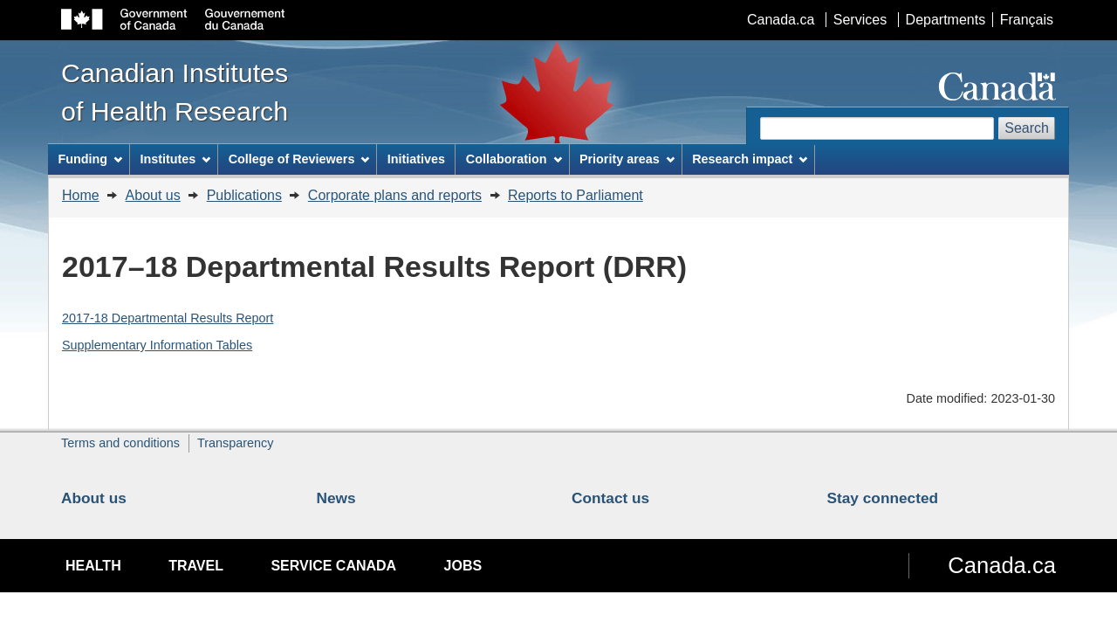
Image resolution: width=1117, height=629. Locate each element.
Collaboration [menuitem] (514, 159)
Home (80, 195)
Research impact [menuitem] (749, 159)
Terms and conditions (120, 443)
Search (1026, 128)
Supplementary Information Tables (157, 345)
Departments (946, 19)
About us (153, 195)
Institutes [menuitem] (175, 159)
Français (1026, 19)
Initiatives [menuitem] (416, 159)
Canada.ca (780, 19)
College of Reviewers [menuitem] (299, 159)
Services (860, 19)
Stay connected (883, 498)
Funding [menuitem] (90, 159)
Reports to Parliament (575, 195)
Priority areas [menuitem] (627, 159)
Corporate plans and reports (395, 195)
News (336, 498)
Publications (244, 195)
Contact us (610, 498)
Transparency (235, 443)
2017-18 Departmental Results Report (167, 318)
